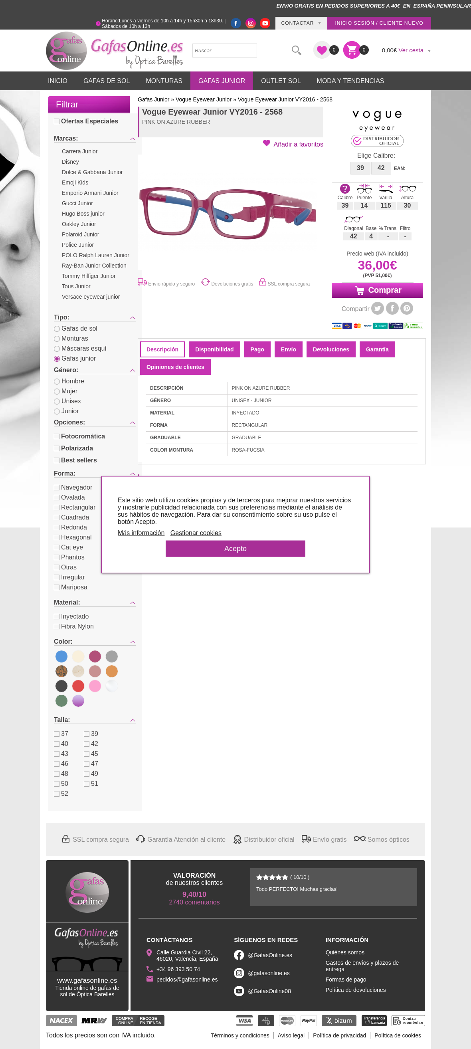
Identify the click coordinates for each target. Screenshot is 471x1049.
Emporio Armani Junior (90, 193)
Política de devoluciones (356, 990)
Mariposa (70, 587)
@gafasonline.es (269, 973)
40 (61, 743)
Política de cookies (397, 1035)
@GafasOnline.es (270, 955)
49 (91, 773)
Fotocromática (79, 436)
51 (91, 783)
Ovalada (69, 497)
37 (61, 733)
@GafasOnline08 (269, 991)
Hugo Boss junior (83, 213)
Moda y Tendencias (350, 80)
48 (61, 773)
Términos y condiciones (240, 1035)
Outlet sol (281, 80)
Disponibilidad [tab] (214, 349)
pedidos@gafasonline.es (187, 979)
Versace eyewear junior (91, 296)
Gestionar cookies (196, 532)
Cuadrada (71, 517)
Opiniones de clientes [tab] (175, 367)
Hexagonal (73, 537)
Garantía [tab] (377, 349)
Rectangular (74, 507)
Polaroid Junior (80, 234)
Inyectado (71, 616)
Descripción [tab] (162, 349)
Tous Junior (76, 286)
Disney (70, 162)
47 (91, 763)
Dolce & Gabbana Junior (92, 172)
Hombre (69, 381)
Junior (66, 411)
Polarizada (73, 448)
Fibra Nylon (74, 626)
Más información (141, 532)
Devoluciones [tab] (331, 349)
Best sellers (75, 460)
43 (61, 753)
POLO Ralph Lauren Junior (95, 255)
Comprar (377, 290)
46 (61, 763)
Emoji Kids (75, 182)
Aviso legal (291, 1035)
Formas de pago (346, 979)
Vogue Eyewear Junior (204, 99)
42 (91, 743)
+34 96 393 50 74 (178, 969)
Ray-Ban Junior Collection (94, 265)
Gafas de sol (75, 328)
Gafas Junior (221, 80)
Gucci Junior (77, 203)
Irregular (69, 577)
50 (61, 783)
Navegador (73, 487)
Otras (65, 567)
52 (61, 793)
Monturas (164, 80)
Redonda (70, 527)
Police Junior (78, 245)
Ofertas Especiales (86, 121)
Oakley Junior (79, 224)
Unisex (67, 401)
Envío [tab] (288, 349)
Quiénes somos (345, 952)
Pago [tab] (257, 349)
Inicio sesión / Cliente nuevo (379, 23)
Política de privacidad (339, 1035)
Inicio (57, 80)
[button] (293, 143)
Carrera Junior (79, 151)
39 (91, 733)
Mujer (65, 391)
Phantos (69, 557)
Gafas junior (75, 358)
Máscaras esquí (80, 348)
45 (91, 753)
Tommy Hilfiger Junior (89, 276)
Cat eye (68, 547)
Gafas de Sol (106, 80)
